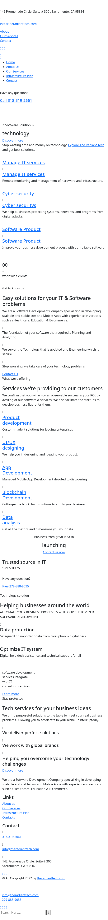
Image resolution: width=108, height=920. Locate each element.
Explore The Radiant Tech (86, 145)
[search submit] (48, 912)
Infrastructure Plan (19, 76)
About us (8, 803)
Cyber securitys (19, 205)
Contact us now (54, 552)
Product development (16, 420)
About (4, 31)
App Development (17, 470)
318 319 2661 (11, 837)
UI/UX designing (13, 445)
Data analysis (11, 520)
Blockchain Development (17, 495)
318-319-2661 (16, 100)
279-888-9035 (15, 586)
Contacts (8, 817)
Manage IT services (23, 162)
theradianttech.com (51, 878)
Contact (5, 41)
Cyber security (18, 193)
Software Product (21, 229)
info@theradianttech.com (18, 24)
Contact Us (10, 374)
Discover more (12, 140)
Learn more (11, 694)
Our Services (9, 36)
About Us (12, 67)
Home (10, 62)
